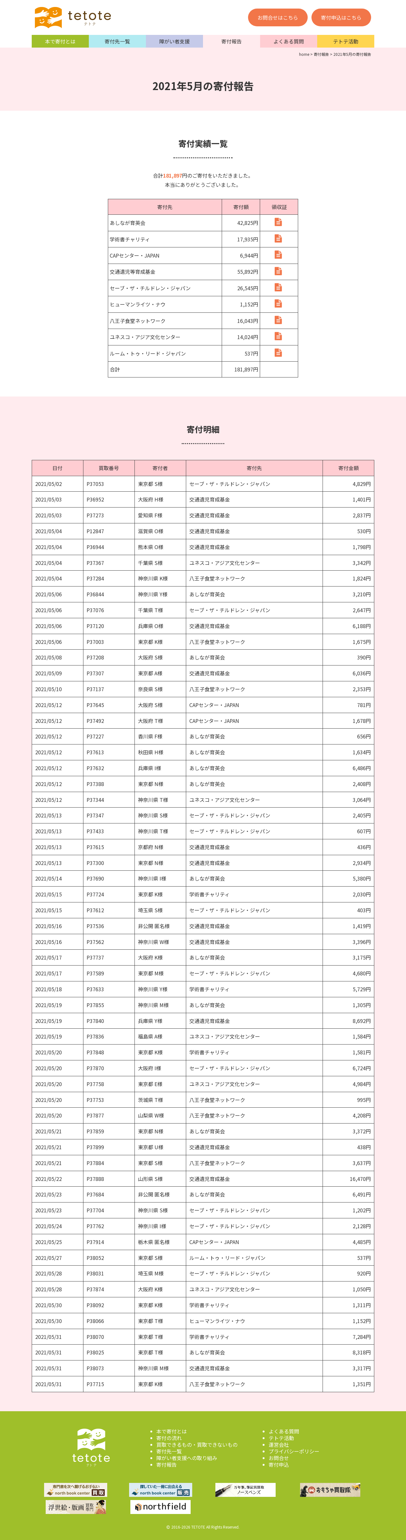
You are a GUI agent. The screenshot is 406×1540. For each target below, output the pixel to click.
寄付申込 (279, 1462)
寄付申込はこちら (341, 17)
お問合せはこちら (278, 17)
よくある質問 (288, 41)
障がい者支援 (174, 41)
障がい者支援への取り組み (186, 1456)
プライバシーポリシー (294, 1449)
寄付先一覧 (117, 41)
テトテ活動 (345, 41)
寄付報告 (231, 41)
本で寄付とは (60, 41)
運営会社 (279, 1442)
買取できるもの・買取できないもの (197, 1442)
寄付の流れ (169, 1436)
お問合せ (279, 1456)
